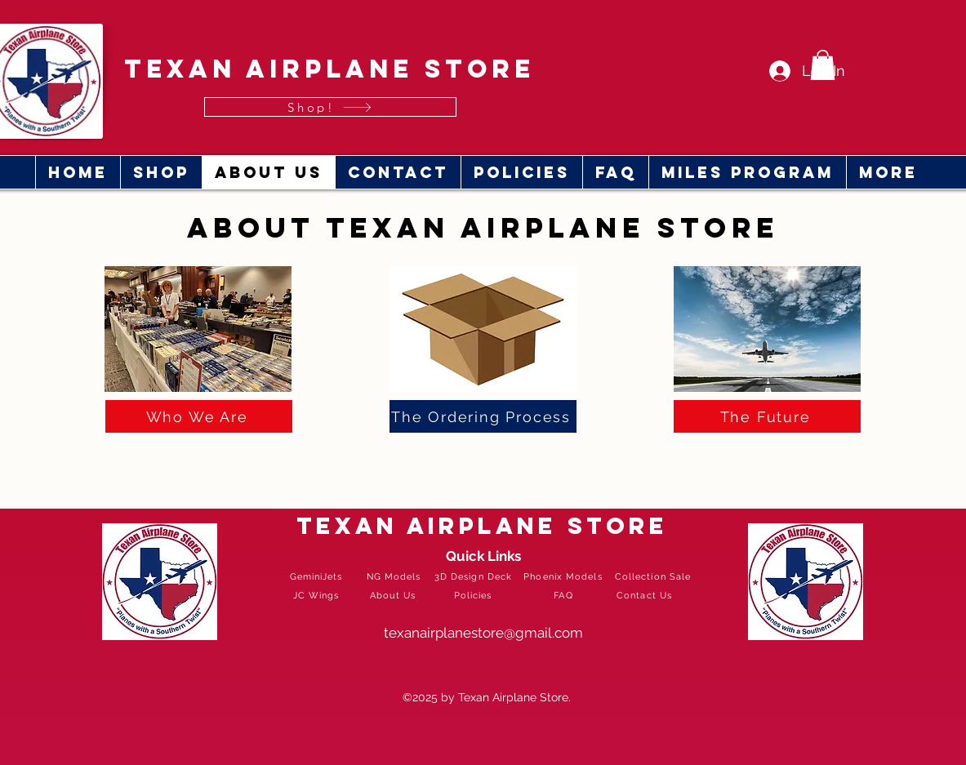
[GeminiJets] (318, 576)
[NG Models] (395, 576)
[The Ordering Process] (483, 416)
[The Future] (767, 416)
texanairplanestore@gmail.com (483, 633)
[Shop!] (330, 107)
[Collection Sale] (655, 576)
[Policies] (475, 595)
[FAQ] (565, 595)
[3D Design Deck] (475, 576)
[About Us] (395, 595)
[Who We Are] (198, 416)
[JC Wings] (318, 595)
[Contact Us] (646, 595)
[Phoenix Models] (565, 576)
